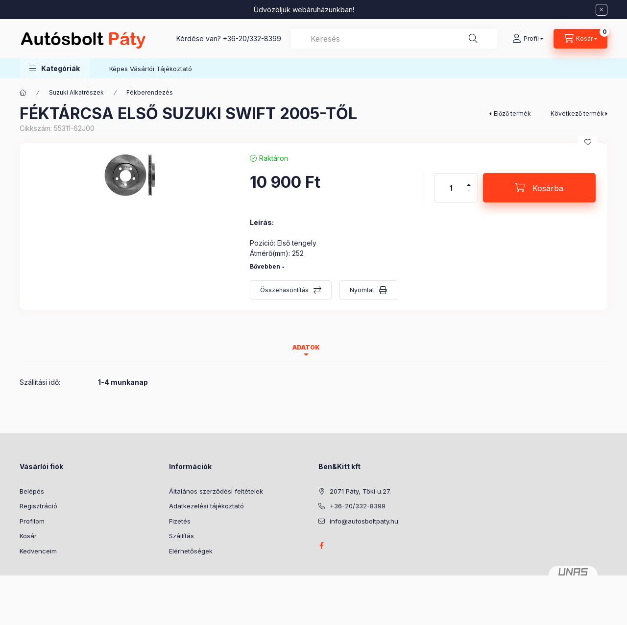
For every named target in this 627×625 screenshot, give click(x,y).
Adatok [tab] (306, 347)
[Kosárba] (539, 187)
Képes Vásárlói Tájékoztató (150, 69)
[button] (55, 68)
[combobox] (394, 39)
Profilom (32, 521)
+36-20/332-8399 (252, 38)
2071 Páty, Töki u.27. (360, 491)
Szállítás (181, 536)
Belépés (32, 491)
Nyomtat (362, 290)
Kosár (28, 536)
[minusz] (469, 195)
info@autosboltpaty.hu (364, 521)
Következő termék (577, 113)
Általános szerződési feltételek (216, 491)
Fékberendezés (149, 92)
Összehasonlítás (284, 290)
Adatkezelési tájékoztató (206, 506)
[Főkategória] (23, 92)
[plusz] (469, 181)
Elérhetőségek (191, 551)
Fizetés (180, 521)
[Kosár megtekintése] (580, 39)
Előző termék (512, 113)
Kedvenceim (38, 551)
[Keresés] (473, 38)
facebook (321, 545)
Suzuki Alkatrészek (76, 92)
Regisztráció (38, 506)
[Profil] (528, 39)
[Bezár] (601, 10)
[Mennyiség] (451, 188)
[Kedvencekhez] (588, 142)
